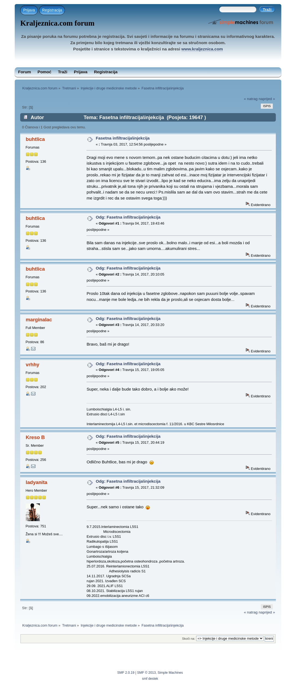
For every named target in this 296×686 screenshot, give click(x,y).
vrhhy (32, 364)
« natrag (251, 99)
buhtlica (35, 139)
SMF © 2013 (146, 673)
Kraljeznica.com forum (57, 23)
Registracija (52, 10)
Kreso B (35, 437)
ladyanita (36, 482)
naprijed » (267, 99)
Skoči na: (188, 638)
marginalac (39, 319)
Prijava (29, 10)
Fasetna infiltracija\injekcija (123, 138)
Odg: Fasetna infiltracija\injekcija (128, 217)
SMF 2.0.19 (125, 673)
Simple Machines (170, 673)
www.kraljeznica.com (202, 49)
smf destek (150, 679)
